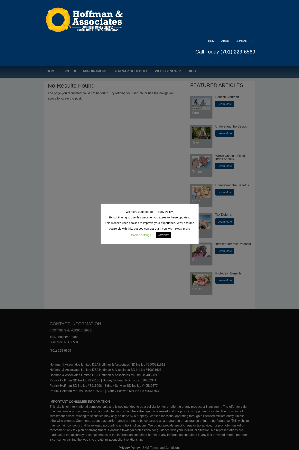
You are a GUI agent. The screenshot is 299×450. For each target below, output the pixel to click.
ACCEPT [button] (163, 235)
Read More (182, 228)
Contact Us (244, 8)
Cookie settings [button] (141, 235)
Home (212, 8)
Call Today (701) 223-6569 (225, 19)
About (226, 8)
